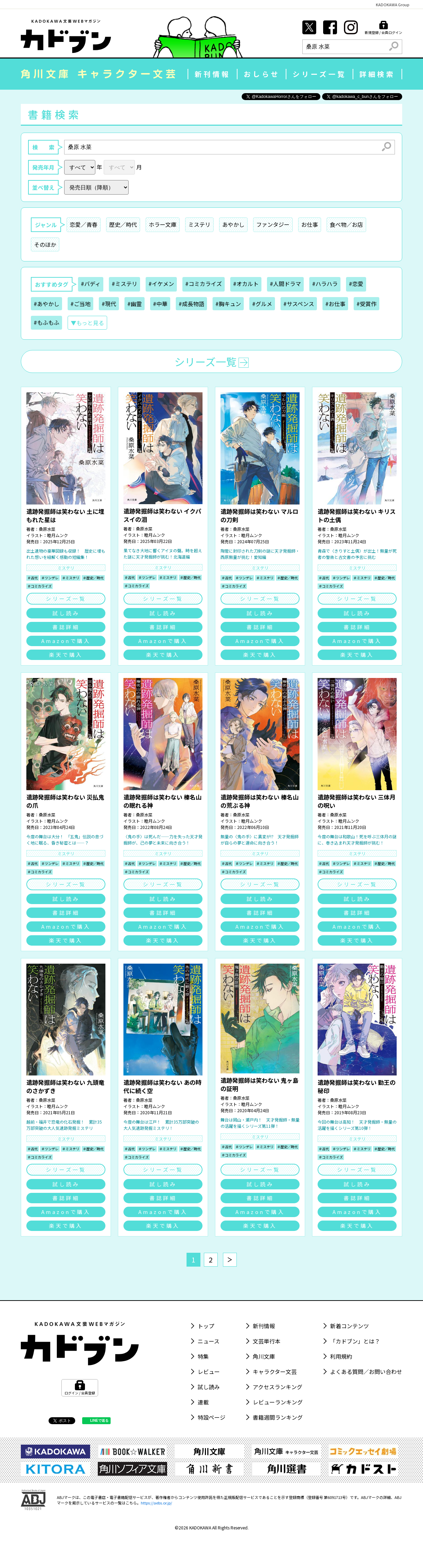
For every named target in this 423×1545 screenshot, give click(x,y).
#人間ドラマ (285, 283)
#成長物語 (191, 304)
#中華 (160, 304)
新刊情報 (213, 74)
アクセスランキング (277, 1387)
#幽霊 (134, 304)
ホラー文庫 (162, 224)
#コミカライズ (203, 283)
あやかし (233, 224)
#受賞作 (366, 304)
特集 (203, 1356)
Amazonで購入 (66, 640)
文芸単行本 (266, 1341)
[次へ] (230, 1260)
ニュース (208, 1341)
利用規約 (341, 1356)
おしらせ (262, 74)
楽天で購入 (66, 654)
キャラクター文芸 (275, 1371)
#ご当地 (80, 304)
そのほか (45, 244)
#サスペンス (298, 304)
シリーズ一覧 (319, 74)
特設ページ (211, 1417)
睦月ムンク (57, 535)
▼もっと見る (87, 323)
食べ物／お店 (346, 224)
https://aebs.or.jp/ (156, 1503)
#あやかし (46, 304)
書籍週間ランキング (278, 1417)
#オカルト (246, 283)
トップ (206, 1326)
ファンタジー (273, 224)
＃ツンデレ (50, 577)
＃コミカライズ (39, 586)
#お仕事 (335, 304)
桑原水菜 (47, 529)
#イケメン (161, 283)
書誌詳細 (65, 627)
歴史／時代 (123, 224)
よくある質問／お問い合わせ (366, 1371)
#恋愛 (356, 283)
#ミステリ (124, 283)
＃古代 (32, 577)
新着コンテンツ (349, 1326)
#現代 (109, 304)
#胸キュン (228, 304)
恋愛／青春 (83, 224)
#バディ (91, 283)
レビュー (209, 1371)
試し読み (65, 613)
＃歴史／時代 (93, 577)
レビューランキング (278, 1402)
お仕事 (309, 224)
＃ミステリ (70, 577)
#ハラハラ (325, 283)
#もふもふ (46, 322)
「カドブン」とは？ (355, 1341)
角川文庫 (264, 1356)
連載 (203, 1402)
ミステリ (199, 224)
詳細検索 (377, 74)
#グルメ (262, 304)
